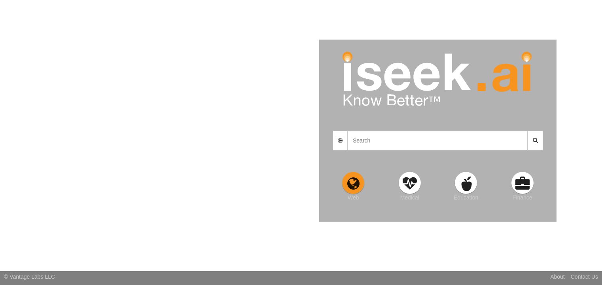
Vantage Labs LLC (32, 277)
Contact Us (584, 277)
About (557, 277)
